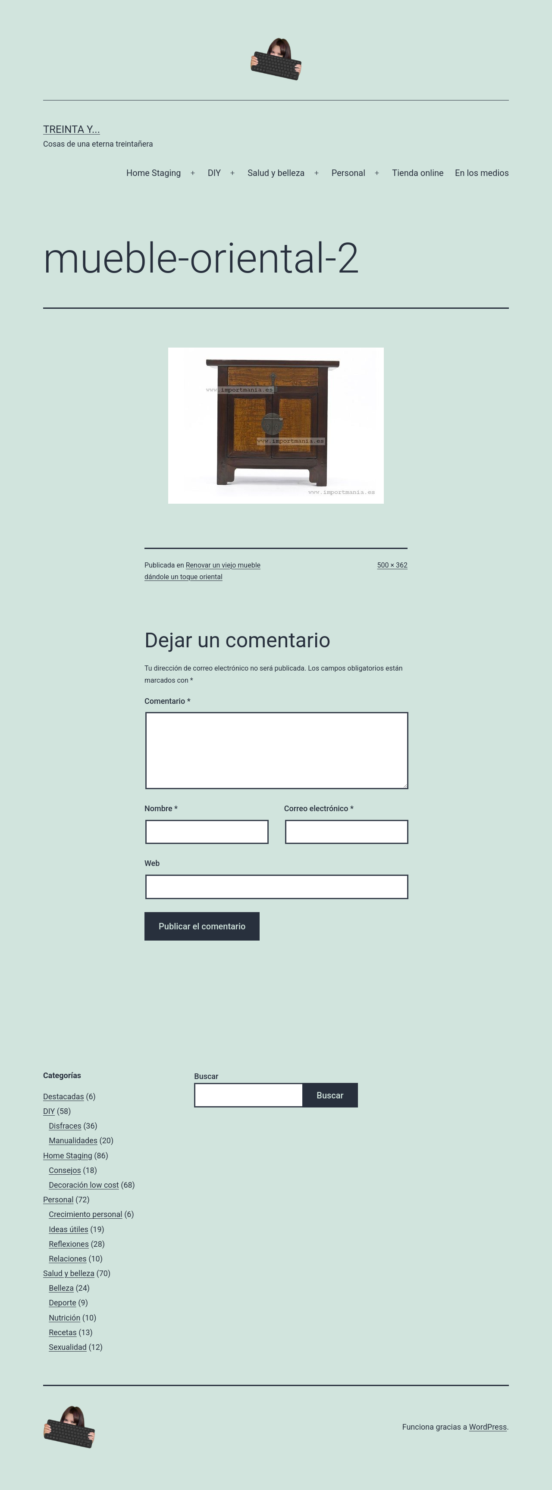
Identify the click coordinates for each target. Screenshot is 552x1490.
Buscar (206, 1076)
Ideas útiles (68, 1229)
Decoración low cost (84, 1184)
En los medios (482, 173)
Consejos (65, 1170)
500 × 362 (392, 565)
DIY (214, 173)
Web (152, 863)
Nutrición (64, 1317)
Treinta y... (71, 129)
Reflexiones (69, 1243)
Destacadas (63, 1096)
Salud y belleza (276, 173)
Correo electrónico (319, 808)
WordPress (488, 1426)
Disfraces (65, 1125)
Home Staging (153, 173)
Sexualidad (68, 1347)
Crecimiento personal (85, 1214)
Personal (348, 173)
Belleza (61, 1287)
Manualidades (73, 1140)
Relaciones (68, 1258)
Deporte (62, 1302)
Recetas (63, 1332)
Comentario (167, 701)
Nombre (161, 808)
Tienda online (417, 173)
